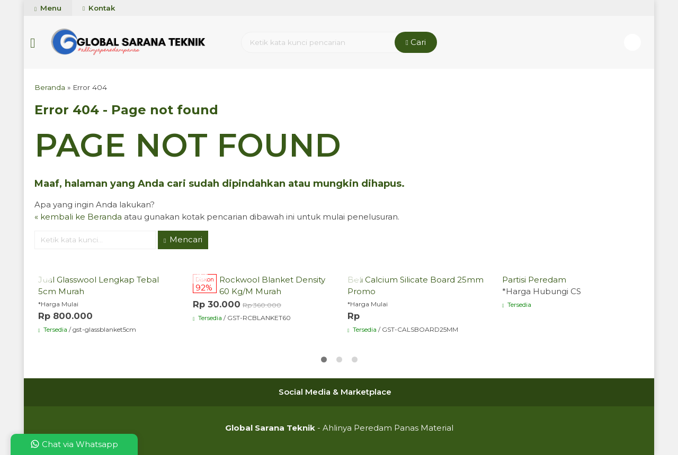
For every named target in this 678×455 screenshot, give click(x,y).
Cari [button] (416, 42)
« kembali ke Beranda (78, 217)
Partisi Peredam (534, 280)
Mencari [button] (183, 239)
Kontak (99, 8)
